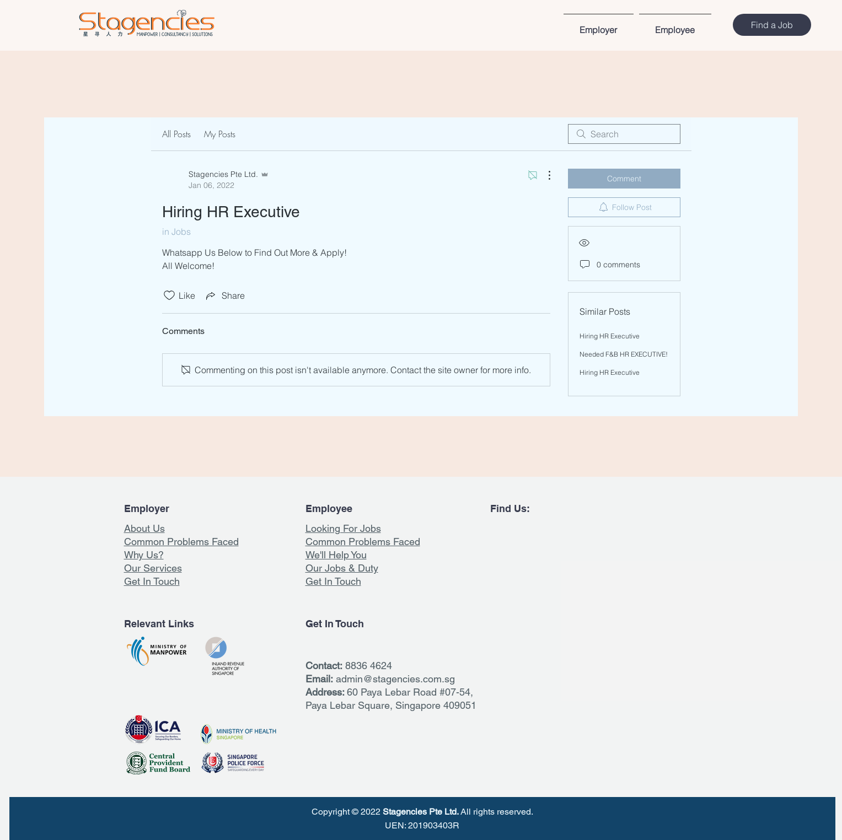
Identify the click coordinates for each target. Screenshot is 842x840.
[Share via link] (224, 295)
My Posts (219, 134)
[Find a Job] (772, 25)
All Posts (176, 134)
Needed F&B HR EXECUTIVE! (624, 354)
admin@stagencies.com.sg (395, 679)
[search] (624, 134)
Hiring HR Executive (610, 336)
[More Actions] (543, 175)
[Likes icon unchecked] (169, 295)
